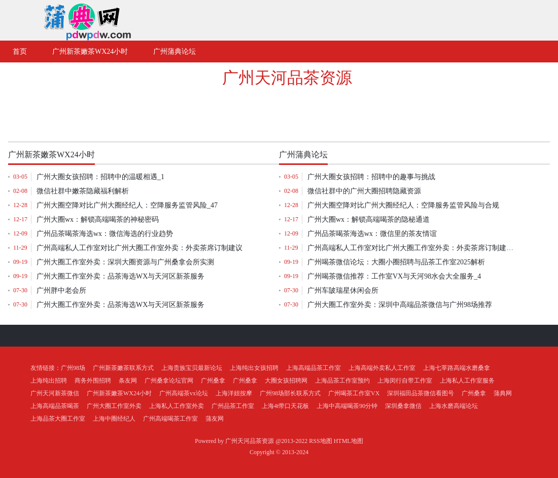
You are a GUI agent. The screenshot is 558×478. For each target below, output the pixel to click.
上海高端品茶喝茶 (54, 405)
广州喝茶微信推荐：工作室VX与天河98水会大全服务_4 (394, 276)
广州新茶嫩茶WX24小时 (119, 393)
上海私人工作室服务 (467, 380)
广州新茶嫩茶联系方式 (123, 367)
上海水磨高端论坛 (453, 405)
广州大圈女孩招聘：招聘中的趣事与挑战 (371, 177)
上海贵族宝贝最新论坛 (191, 367)
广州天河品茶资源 (287, 78)
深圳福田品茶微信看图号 (420, 393)
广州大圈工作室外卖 (114, 405)
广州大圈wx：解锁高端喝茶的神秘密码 (98, 219)
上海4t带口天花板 (285, 405)
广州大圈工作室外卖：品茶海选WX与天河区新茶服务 (120, 276)
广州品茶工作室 (233, 405)
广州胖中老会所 (61, 290)
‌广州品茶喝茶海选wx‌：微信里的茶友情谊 (372, 233)
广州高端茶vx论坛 (183, 393)
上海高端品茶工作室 (313, 367)
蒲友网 (214, 418)
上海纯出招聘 (48, 380)
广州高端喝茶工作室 (170, 418)
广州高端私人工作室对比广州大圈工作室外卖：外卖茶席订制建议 (139, 248)
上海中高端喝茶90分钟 (347, 405)
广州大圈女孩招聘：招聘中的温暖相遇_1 (100, 177)
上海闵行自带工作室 (404, 380)
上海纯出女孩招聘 (254, 367)
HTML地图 (348, 441)
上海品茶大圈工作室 (57, 418)
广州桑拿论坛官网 (169, 380)
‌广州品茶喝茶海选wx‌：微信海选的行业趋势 (105, 233)
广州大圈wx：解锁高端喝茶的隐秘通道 (368, 219)
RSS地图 (320, 441)
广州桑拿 (213, 380)
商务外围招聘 (93, 380)
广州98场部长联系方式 (290, 393)
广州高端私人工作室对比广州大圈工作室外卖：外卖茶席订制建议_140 (417, 248)
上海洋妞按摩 (234, 393)
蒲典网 (503, 393)
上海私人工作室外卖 (176, 405)
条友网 (128, 380)
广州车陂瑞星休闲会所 (342, 290)
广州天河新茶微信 (54, 393)
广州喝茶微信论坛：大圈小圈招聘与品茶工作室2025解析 (396, 262)
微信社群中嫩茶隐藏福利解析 (83, 191)
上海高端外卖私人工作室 (381, 367)
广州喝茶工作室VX (353, 393)
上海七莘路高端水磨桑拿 (456, 367)
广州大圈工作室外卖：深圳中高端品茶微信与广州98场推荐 (399, 305)
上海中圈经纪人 (114, 418)
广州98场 (73, 367)
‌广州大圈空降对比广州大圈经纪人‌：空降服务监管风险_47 (127, 205)
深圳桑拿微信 (403, 405)
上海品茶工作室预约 (342, 380)
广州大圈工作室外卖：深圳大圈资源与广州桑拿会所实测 (125, 262)
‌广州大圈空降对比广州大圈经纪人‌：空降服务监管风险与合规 (403, 205)
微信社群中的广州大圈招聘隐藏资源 (364, 191)
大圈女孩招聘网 (286, 380)
